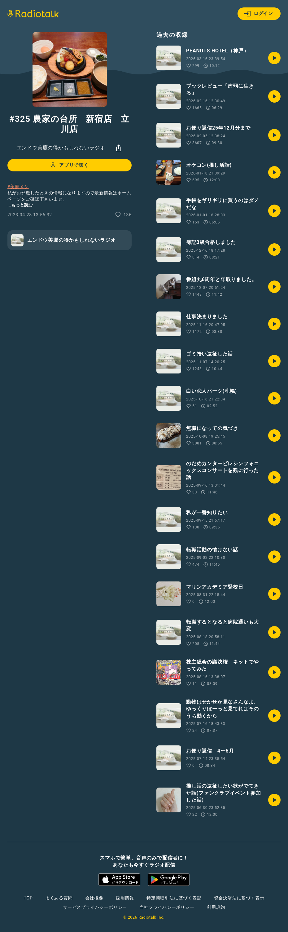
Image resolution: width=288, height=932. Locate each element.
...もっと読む (20, 204)
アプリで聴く (69, 165)
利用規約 (216, 907)
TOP (28, 897)
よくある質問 (59, 897)
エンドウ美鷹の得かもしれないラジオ (61, 148)
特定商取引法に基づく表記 (174, 897)
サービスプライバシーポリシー (95, 907)
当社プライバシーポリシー (166, 907)
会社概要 (94, 897)
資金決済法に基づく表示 (239, 897)
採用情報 (125, 897)
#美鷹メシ (18, 186)
